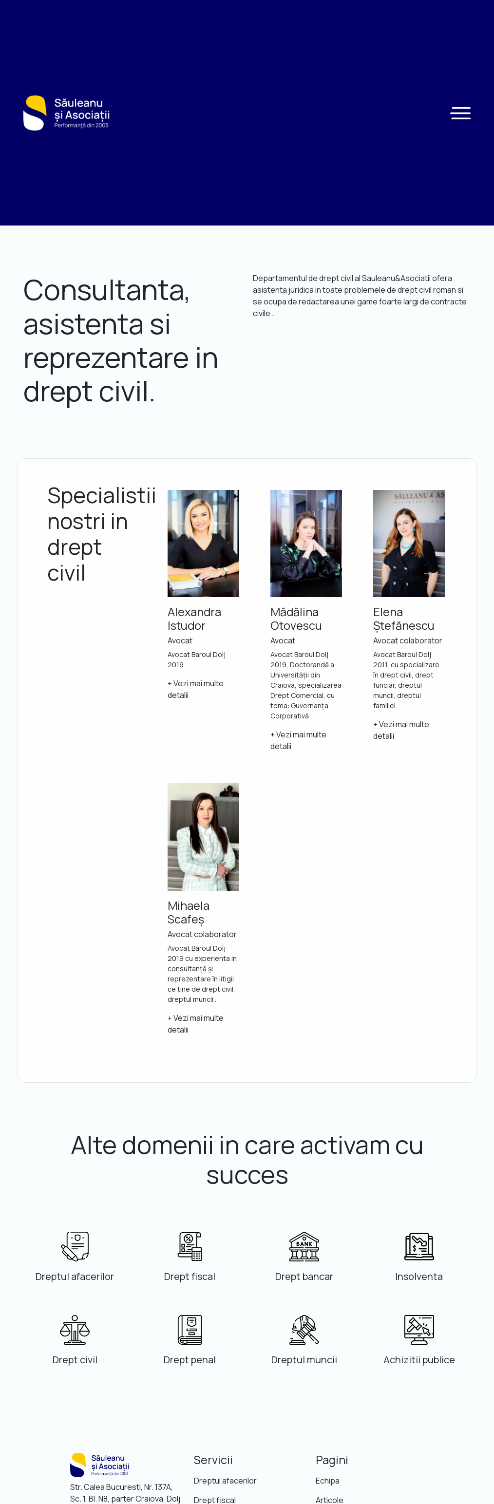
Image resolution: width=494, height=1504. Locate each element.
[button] (460, 113)
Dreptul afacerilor (225, 1480)
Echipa (328, 1480)
